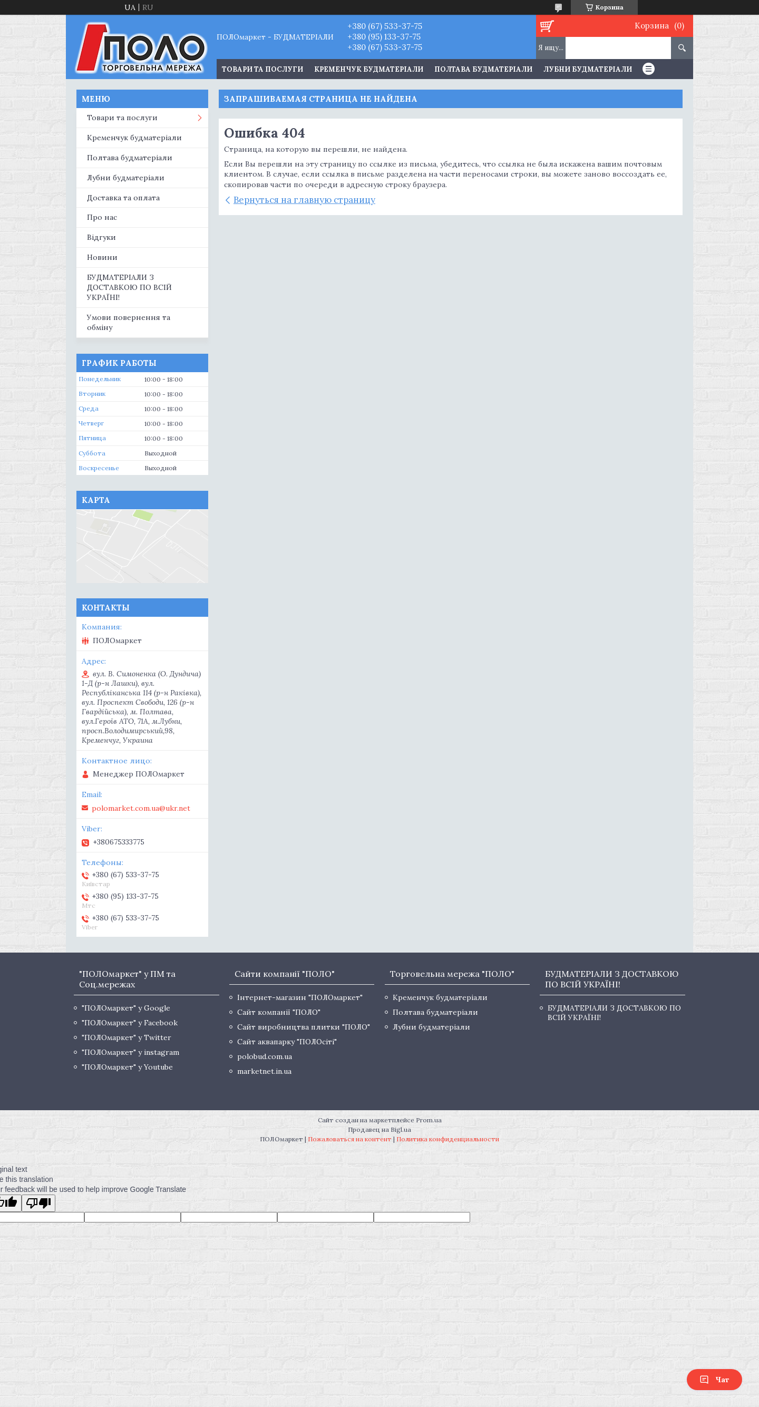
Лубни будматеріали (587, 69)
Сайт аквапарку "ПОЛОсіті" (287, 1041)
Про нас (102, 217)
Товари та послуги (122, 117)
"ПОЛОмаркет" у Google (126, 1008)
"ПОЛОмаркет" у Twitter (126, 1037)
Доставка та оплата (123, 197)
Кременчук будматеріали (368, 69)
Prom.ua (429, 1120)
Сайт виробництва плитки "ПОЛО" (303, 1027)
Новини (102, 257)
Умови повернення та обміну (128, 322)
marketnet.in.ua (264, 1071)
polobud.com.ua (264, 1056)
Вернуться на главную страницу (304, 200)
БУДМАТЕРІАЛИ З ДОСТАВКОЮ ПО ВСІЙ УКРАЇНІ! (129, 287)
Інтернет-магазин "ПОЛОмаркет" (300, 997)
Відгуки (101, 237)
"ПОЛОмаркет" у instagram (130, 1052)
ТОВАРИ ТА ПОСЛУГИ (262, 69)
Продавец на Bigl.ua (379, 1129)
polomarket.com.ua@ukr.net (141, 808)
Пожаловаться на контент (350, 1139)
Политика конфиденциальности (447, 1139)
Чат (714, 1379)
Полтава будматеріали (483, 69)
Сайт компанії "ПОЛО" (278, 1012)
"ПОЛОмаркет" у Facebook (130, 1022)
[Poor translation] (38, 1203)
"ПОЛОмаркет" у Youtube (127, 1067)
